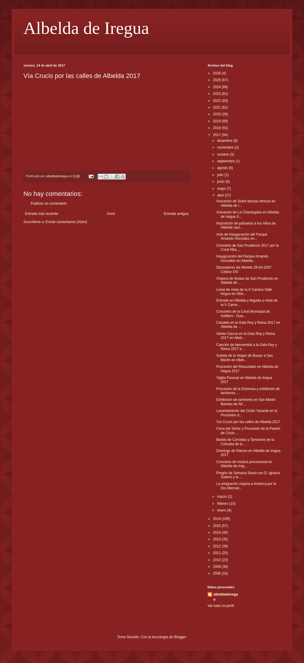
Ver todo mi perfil (221, 606)
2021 (217, 107)
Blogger (180, 637)
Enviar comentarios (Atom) (66, 222)
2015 (217, 526)
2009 (217, 567)
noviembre (225, 147)
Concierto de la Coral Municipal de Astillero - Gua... (243, 313)
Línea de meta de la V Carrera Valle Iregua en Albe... (244, 292)
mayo (222, 189)
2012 (217, 546)
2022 (217, 101)
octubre (223, 154)
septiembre (226, 161)
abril (221, 195)
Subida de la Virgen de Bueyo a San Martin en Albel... (244, 358)
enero (222, 510)
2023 (217, 94)
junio (221, 182)
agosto (223, 168)
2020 (217, 114)
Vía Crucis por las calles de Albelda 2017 (248, 422)
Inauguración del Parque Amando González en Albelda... (242, 258)
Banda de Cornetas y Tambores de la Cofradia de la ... (245, 442)
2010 (217, 560)
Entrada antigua (176, 214)
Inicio (111, 214)
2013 (217, 539)
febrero (223, 504)
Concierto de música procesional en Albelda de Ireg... (244, 464)
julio (220, 175)
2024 (217, 87)
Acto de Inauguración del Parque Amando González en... (241, 236)
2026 (217, 73)
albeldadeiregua (225, 596)
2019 (217, 121)
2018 (217, 128)
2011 (217, 553)
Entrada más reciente (41, 214)
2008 (217, 573)
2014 (217, 532)
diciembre (225, 141)
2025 (217, 80)
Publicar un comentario (49, 203)
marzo (222, 497)
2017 (217, 135)
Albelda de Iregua (86, 28)
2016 (217, 519)
